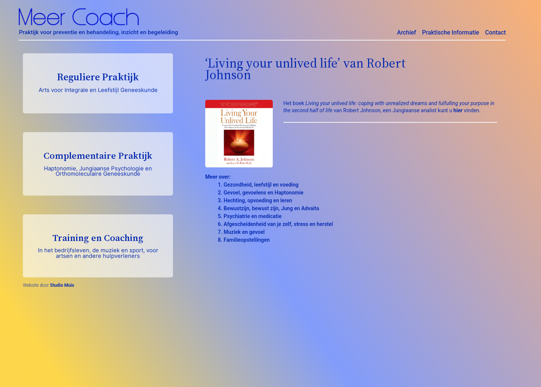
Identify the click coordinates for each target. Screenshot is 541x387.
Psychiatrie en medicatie (252, 216)
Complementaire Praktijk (98, 163)
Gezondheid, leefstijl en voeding (261, 185)
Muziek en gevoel (244, 232)
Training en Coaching (98, 245)
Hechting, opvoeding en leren (258, 200)
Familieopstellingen (247, 240)
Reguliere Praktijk (98, 81)
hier (458, 110)
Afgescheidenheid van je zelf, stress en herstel (278, 224)
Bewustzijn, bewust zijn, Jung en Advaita (271, 208)
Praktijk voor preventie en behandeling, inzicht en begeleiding (98, 32)
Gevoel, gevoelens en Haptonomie (264, 193)
